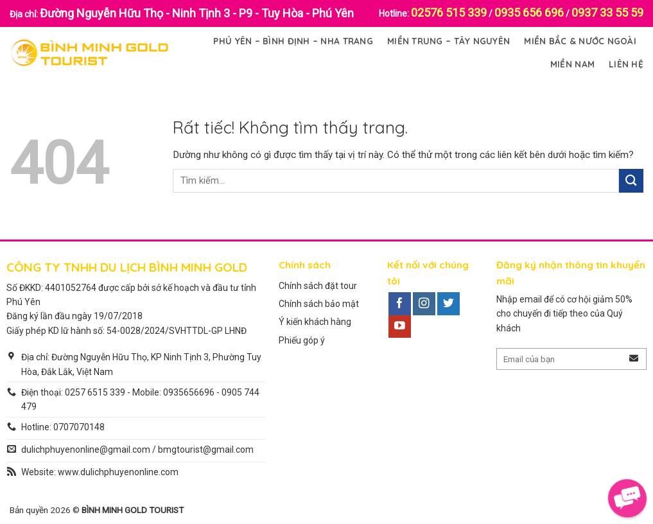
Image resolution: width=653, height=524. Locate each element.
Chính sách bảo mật (319, 304)
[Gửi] (631, 181)
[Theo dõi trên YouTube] (399, 326)
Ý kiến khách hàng (315, 322)
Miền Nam (572, 63)
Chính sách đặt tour (318, 286)
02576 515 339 (449, 12)
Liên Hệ (626, 63)
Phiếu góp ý (302, 340)
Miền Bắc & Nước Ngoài (580, 40)
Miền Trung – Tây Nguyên (448, 40)
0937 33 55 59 (607, 12)
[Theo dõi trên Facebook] (399, 303)
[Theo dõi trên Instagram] (424, 303)
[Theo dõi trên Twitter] (448, 303)
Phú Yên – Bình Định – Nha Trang (292, 40)
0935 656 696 (529, 12)
